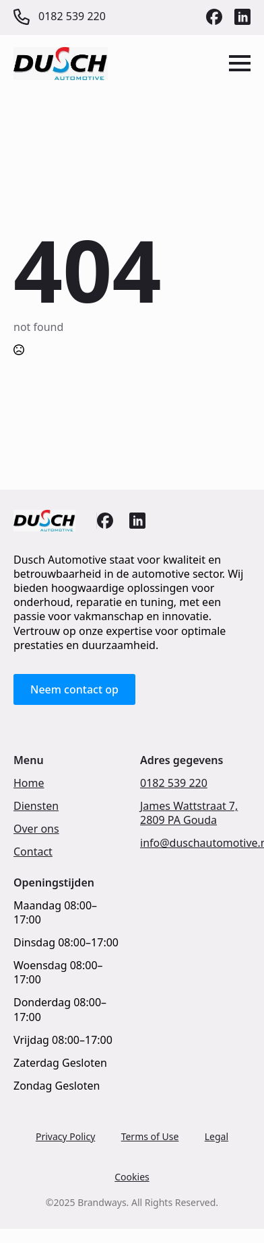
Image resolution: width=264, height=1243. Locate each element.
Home (28, 783)
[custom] (214, 17)
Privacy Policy (65, 1136)
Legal (216, 1136)
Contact (33, 852)
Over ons (36, 829)
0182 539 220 (173, 783)
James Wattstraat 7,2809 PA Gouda (189, 813)
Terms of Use (150, 1136)
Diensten (36, 806)
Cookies (131, 1176)
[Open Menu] (240, 63)
